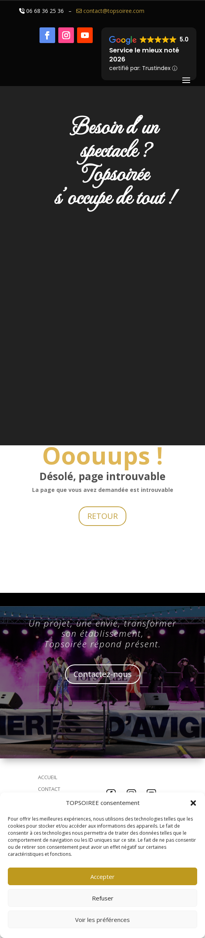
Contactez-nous (103, 674)
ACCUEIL (47, 777)
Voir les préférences (102, 920)
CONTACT (49, 788)
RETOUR (102, 516)
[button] (193, 803)
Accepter (102, 876)
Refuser (102, 898)
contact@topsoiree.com (109, 10)
